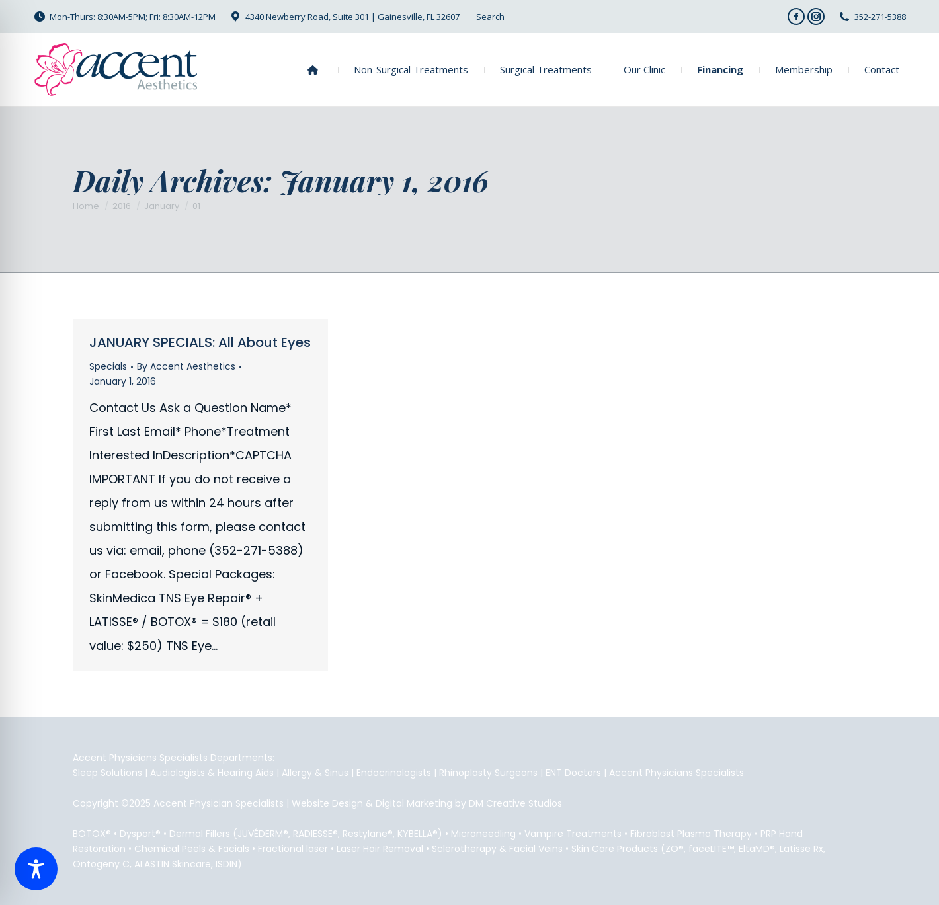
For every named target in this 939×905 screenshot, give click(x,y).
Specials (108, 366)
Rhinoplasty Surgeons (488, 772)
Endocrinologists (393, 772)
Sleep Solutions (107, 772)
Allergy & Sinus (315, 772)
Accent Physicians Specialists (676, 772)
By (186, 366)
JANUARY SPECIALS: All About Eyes (200, 342)
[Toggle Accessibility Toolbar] (36, 869)
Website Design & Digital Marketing (372, 803)
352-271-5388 (880, 16)
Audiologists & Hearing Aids (212, 772)
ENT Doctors (573, 772)
